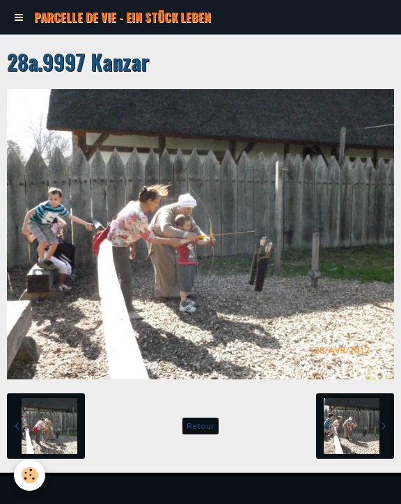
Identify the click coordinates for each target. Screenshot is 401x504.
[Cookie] (29, 475)
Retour (200, 425)
